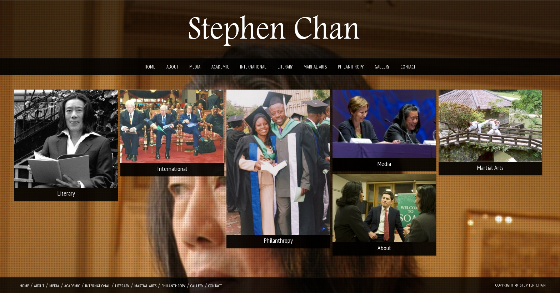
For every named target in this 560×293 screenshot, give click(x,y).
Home (150, 67)
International (253, 67)
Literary (285, 67)
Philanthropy (351, 67)
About (172, 67)
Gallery (382, 67)
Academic (220, 67)
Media (194, 67)
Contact (407, 67)
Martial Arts (315, 67)
